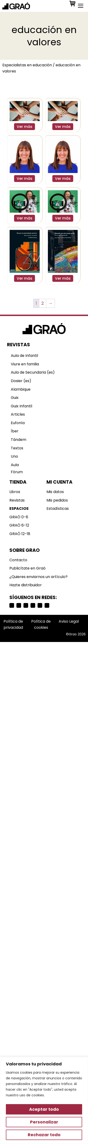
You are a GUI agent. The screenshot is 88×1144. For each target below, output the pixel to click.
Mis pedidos (57, 500)
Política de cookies (41, 624)
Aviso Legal (69, 621)
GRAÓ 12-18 (19, 533)
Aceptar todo (44, 1109)
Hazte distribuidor (25, 585)
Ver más (24, 126)
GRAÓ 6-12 (19, 525)
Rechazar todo (44, 1135)
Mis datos (55, 491)
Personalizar (44, 1122)
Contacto (18, 560)
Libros (14, 491)
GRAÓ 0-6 (18, 517)
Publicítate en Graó (27, 568)
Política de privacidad (13, 624)
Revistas (17, 500)
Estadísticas (57, 508)
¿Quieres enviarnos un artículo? (38, 576)
